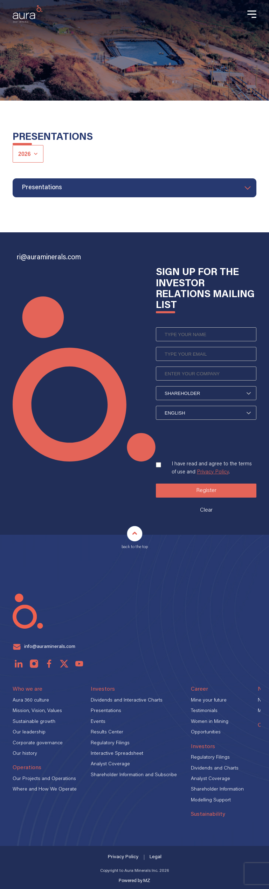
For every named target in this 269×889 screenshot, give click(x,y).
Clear (206, 510)
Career (199, 689)
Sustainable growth (34, 721)
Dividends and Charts (215, 768)
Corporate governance (38, 743)
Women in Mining (209, 721)
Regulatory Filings (110, 743)
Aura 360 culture (31, 700)
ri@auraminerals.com (49, 257)
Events (98, 721)
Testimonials (204, 711)
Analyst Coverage (110, 764)
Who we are (27, 689)
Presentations (106, 711)
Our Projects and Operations (44, 779)
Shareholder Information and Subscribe (134, 775)
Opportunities (206, 732)
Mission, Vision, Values (37, 711)
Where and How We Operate (45, 789)
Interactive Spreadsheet (117, 753)
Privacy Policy (213, 472)
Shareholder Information (217, 789)
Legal (155, 857)
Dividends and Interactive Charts (127, 700)
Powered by (134, 880)
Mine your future (209, 700)
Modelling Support (211, 800)
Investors (103, 689)
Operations (27, 768)
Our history (25, 753)
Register (206, 490)
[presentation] (209, 445)
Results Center (107, 732)
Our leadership (29, 732)
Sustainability (208, 814)
